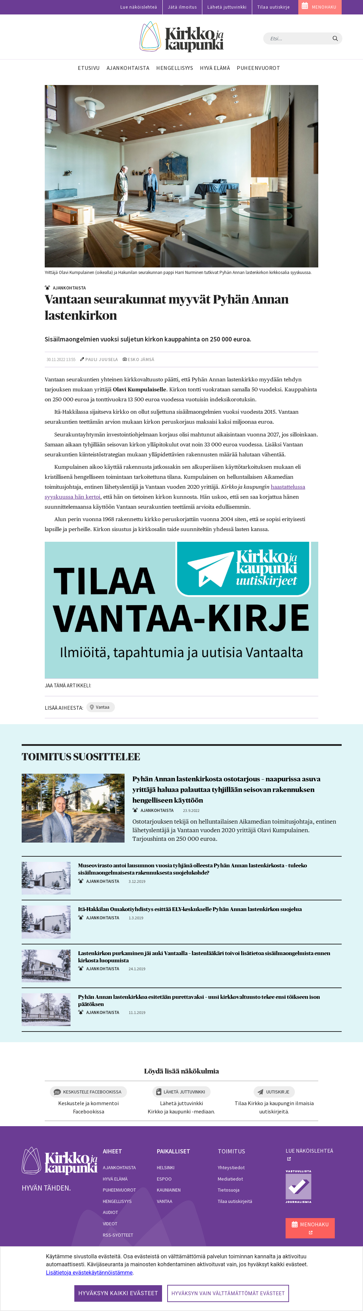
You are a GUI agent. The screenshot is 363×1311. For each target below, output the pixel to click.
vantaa (102, 707)
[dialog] (181, 1278)
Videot (110, 1223)
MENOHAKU (324, 7)
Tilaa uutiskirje (273, 7)
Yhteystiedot (231, 1167)
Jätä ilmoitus (182, 7)
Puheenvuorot (119, 1190)
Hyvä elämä (115, 1179)
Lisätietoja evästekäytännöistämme (89, 1272)
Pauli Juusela (101, 359)
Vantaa (164, 1201)
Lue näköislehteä (138, 7)
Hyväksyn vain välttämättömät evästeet (228, 1293)
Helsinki (165, 1167)
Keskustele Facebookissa (92, 1092)
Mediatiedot (230, 1179)
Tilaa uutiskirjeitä (235, 1201)
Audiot (110, 1212)
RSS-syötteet (118, 1235)
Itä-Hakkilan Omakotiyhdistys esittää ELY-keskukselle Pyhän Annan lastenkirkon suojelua (190, 909)
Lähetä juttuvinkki (227, 7)
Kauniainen (169, 1190)
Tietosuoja (228, 1190)
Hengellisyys (117, 1201)
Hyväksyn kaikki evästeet (118, 1293)
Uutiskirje (277, 1092)
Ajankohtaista (119, 1167)
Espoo (164, 1179)
